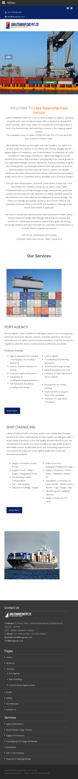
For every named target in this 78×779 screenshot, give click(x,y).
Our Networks (12, 703)
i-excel (32, 773)
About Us (10, 663)
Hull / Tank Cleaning (15, 753)
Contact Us (11, 709)
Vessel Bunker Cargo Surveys (19, 729)
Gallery (9, 698)
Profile (9, 692)
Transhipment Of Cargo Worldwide (21, 741)
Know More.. (12, 410)
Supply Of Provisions (15, 735)
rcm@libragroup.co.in (13, 640)
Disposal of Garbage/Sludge (18, 759)
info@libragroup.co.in (22, 637)
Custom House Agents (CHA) (22, 685)
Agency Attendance (14, 724)
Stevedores (11, 747)
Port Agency (14, 673)
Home (9, 657)
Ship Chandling (15, 679)
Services (10, 669)
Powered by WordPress (13, 773)
